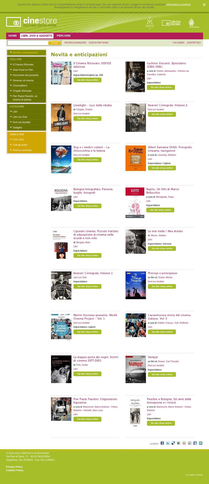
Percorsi (64, 35)
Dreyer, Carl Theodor (168, 361)
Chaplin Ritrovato (22, 90)
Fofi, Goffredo (181, 323)
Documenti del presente (26, 75)
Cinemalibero (20, 85)
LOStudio (199, 475)
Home (12, 35)
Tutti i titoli (18, 139)
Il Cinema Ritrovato (23, 64)
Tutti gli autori (20, 144)
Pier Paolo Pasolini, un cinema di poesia (25, 98)
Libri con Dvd (20, 117)
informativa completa (178, 4)
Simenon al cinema (23, 80)
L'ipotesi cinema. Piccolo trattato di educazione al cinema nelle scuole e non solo (95, 235)
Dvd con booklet (21, 122)
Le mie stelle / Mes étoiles (165, 231)
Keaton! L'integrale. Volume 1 (93, 273)
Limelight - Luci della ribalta (92, 105)
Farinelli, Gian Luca (93, 410)
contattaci (194, 42)
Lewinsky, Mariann (167, 155)
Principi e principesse (162, 273)
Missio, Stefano (158, 235)
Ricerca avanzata (22, 150)
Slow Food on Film (23, 69)
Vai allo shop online (87, 80)
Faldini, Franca (165, 323)
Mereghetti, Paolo (165, 197)
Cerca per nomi (98, 42)
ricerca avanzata (75, 42)
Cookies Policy (14, 470)
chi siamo (178, 42)
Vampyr (153, 357)
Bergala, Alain (83, 242)
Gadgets (17, 127)
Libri (15, 111)
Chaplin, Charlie (84, 109)
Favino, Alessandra (167, 71)
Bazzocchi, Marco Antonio (96, 407)
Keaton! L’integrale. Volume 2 (167, 105)
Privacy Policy (14, 466)
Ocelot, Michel (165, 277)
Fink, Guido (82, 365)
